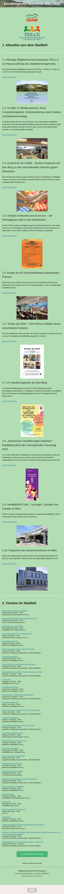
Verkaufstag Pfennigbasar (10, 687)
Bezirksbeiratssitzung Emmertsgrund (14, 741)
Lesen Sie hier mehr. (9, 77)
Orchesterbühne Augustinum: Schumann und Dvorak (19, 779)
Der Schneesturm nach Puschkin (12, 626)
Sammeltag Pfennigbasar (10, 641)
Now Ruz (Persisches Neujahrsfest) (13, 786)
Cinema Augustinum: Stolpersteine (13, 756)
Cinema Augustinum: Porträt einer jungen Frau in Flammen (21, 710)
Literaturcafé (6, 679)
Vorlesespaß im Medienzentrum (12, 733)
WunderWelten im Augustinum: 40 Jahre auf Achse (18, 664)
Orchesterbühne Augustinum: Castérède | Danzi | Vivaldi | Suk (22, 842)
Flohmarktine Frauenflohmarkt (12, 763)
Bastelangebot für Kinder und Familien (14, 611)
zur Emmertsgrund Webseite (32, 854)
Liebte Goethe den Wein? (10, 748)
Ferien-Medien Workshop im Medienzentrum (17, 634)
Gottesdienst (6, 817)
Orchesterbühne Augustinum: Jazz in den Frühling (18, 725)
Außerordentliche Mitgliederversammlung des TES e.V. (19, 618)
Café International (8, 794)
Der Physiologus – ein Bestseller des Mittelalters (17, 695)
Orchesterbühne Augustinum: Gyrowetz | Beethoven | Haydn (22, 672)
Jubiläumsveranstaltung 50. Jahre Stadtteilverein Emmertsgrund (23, 825)
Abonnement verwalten (35, 863)
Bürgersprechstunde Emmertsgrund (13, 809)
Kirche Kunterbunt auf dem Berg (12, 771)
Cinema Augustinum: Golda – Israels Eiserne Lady (18, 649)
